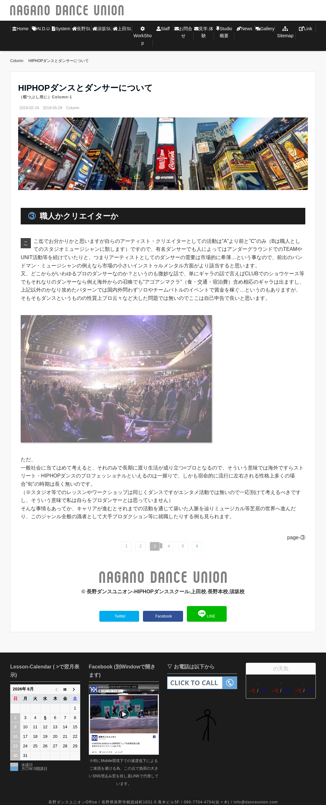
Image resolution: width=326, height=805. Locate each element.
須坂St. (102, 28)
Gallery (264, 28)
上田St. (122, 28)
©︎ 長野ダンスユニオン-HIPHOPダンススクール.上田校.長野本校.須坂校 (163, 591)
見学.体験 (203, 32)
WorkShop (142, 36)
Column (72, 108)
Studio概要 (224, 32)
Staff (163, 28)
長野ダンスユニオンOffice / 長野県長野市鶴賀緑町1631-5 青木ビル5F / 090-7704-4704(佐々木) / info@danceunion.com (163, 802)
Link (305, 28)
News (244, 28)
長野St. (81, 28)
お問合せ (183, 32)
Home (20, 28)
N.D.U (41, 28)
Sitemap (285, 32)
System (61, 28)
